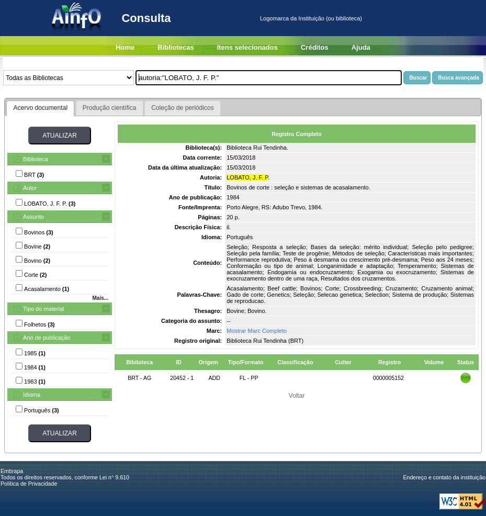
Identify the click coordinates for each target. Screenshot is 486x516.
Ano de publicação (47, 337)
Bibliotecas (175, 47)
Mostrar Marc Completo (257, 331)
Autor (30, 188)
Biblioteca (35, 159)
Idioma (31, 394)
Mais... (100, 298)
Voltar (297, 395)
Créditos (315, 47)
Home (125, 47)
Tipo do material (43, 309)
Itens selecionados (247, 47)
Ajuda (361, 47)
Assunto (33, 217)
